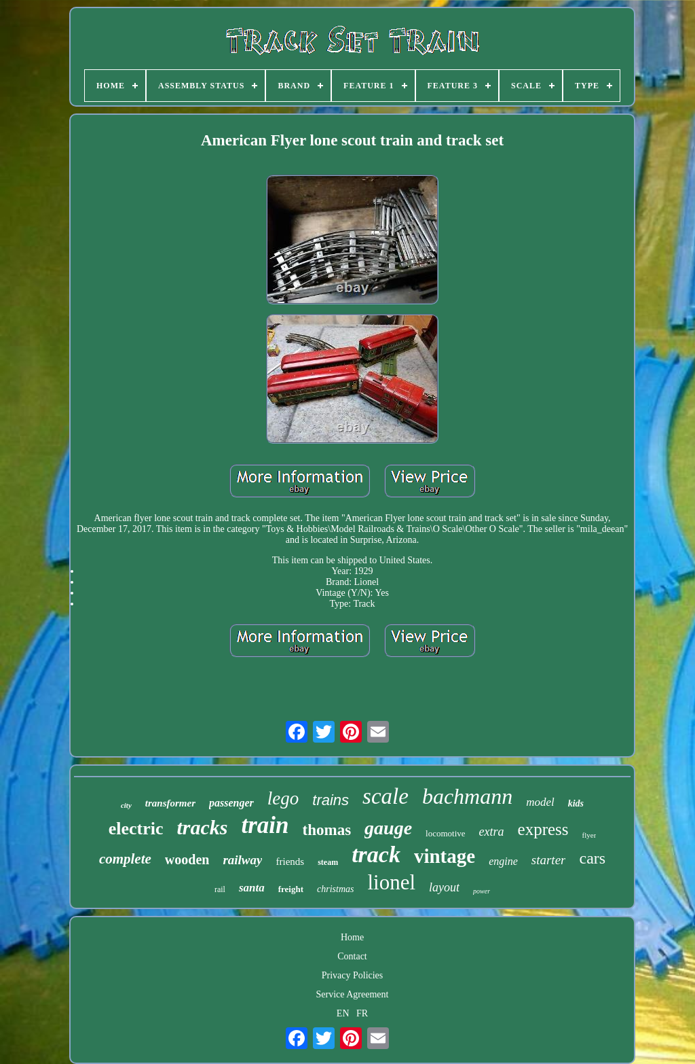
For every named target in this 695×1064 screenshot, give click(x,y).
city (126, 805)
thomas (327, 829)
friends (290, 861)
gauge (388, 827)
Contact (352, 956)
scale (385, 796)
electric (136, 828)
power (481, 891)
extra (491, 831)
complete (125, 859)
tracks (201, 827)
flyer (589, 835)
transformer (170, 803)
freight (290, 889)
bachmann (467, 796)
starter (548, 860)
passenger (231, 803)
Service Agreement (352, 994)
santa (252, 887)
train (264, 825)
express (543, 829)
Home (352, 937)
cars (592, 858)
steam (328, 862)
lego (283, 798)
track (376, 854)
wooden (187, 859)
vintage (444, 856)
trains (330, 800)
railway (242, 860)
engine (503, 861)
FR (362, 1013)
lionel (391, 882)
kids (576, 803)
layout (444, 887)
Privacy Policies (352, 975)
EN (343, 1013)
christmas (335, 889)
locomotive (446, 833)
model (540, 802)
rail (219, 889)
